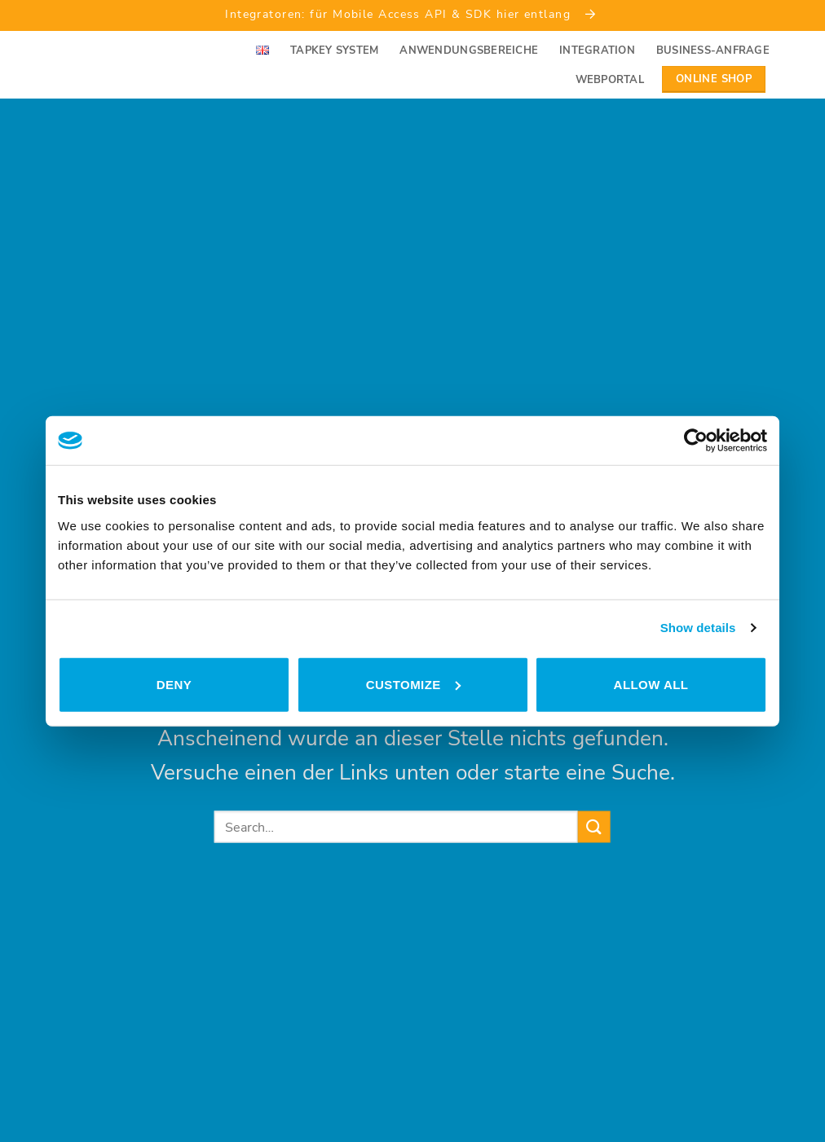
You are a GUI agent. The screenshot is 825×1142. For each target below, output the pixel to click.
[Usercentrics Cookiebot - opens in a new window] (695, 440)
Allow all (651, 684)
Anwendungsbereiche (468, 50)
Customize (413, 684)
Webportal (610, 79)
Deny (174, 684)
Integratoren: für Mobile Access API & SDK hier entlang (412, 14)
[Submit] (594, 826)
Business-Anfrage (713, 50)
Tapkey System (334, 50)
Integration (597, 50)
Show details (698, 628)
